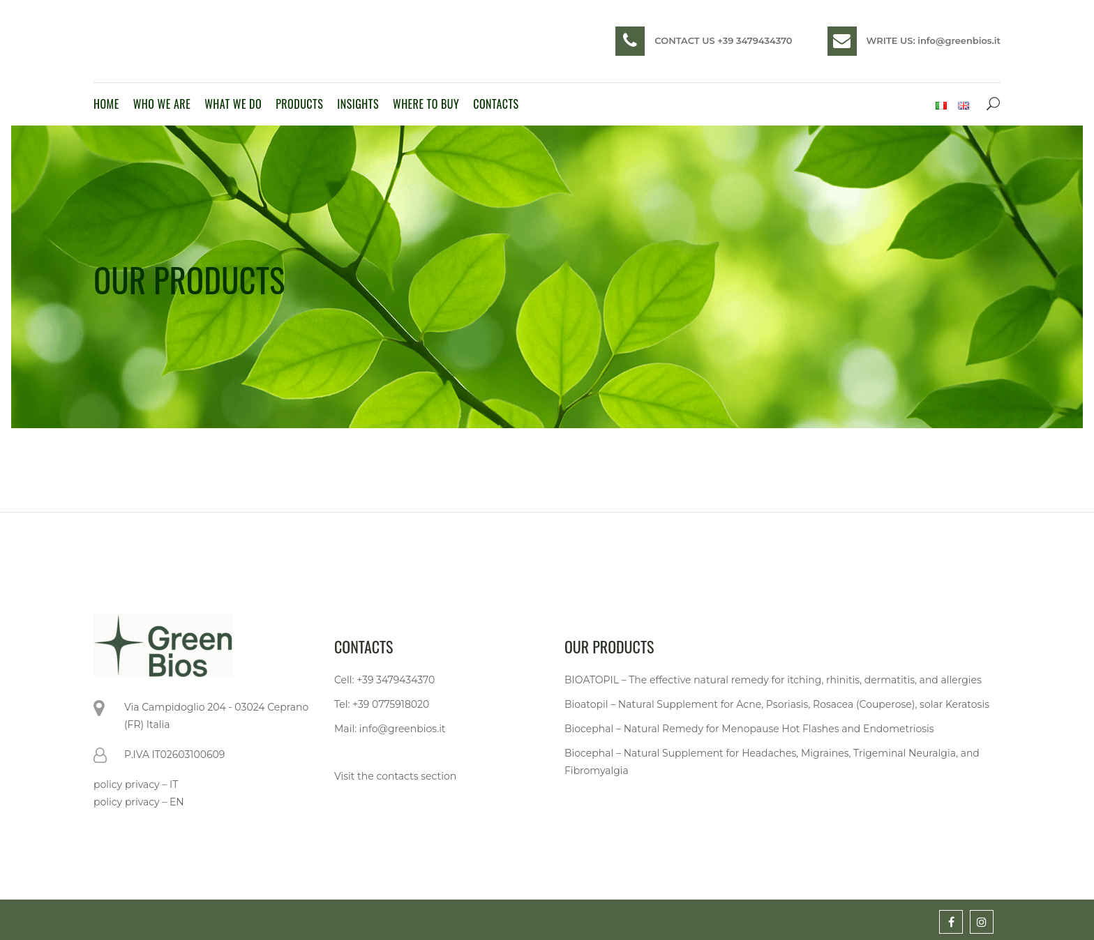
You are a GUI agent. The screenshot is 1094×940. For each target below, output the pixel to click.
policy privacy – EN (138, 802)
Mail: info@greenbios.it (389, 728)
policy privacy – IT (135, 784)
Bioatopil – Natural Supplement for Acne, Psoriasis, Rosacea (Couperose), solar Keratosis (776, 704)
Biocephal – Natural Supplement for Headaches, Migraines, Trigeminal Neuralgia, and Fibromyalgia (772, 762)
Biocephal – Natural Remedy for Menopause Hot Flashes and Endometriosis (749, 728)
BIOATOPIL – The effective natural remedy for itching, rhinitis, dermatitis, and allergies (773, 680)
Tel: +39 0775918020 (381, 704)
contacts (397, 776)
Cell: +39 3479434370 (384, 680)
